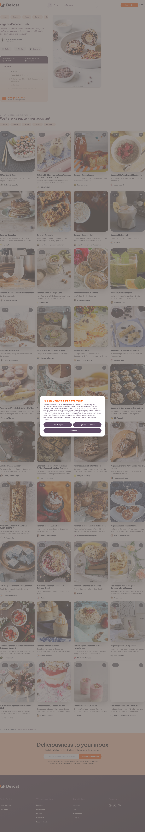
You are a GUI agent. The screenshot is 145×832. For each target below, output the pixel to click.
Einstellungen (58, 425)
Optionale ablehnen (87, 425)
